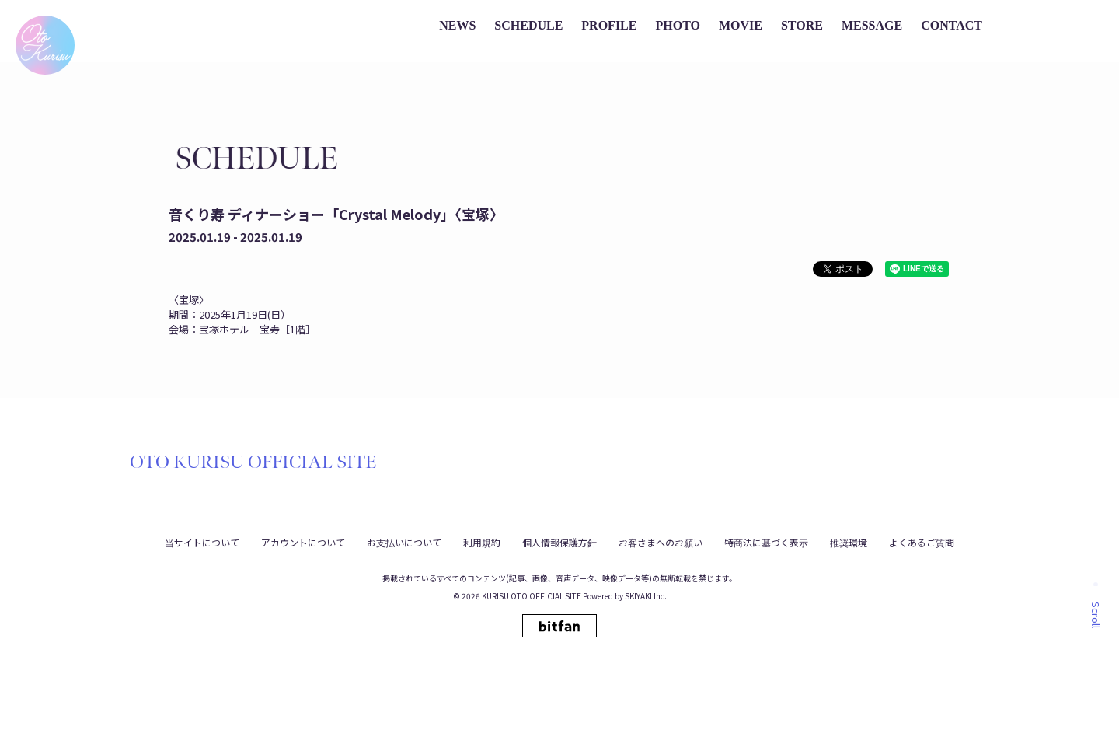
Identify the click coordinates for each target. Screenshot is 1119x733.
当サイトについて (202, 542)
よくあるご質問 (921, 542)
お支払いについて (404, 542)
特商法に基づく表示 (766, 542)
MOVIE (740, 25)
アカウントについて (303, 542)
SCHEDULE (528, 25)
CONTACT (951, 25)
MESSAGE (872, 25)
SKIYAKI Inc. (646, 596)
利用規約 (481, 542)
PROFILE (608, 25)
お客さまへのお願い (660, 542)
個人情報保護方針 (559, 542)
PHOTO (677, 25)
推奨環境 (848, 542)
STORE (802, 25)
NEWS (457, 25)
